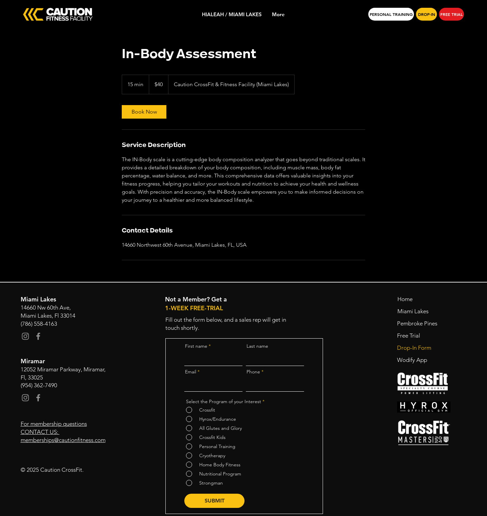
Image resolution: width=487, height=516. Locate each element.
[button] (417, 335)
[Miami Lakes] (417, 311)
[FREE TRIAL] (451, 14)
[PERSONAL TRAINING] (391, 14)
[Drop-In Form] (417, 348)
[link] (144, 112)
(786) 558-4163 (39, 323)
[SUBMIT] (214, 501)
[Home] (417, 299)
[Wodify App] (417, 360)
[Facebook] (38, 336)
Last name (257, 346)
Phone (253, 371)
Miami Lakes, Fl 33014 (48, 315)
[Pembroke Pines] (417, 323)
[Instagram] (25, 336)
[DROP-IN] (426, 14)
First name (196, 346)
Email (190, 371)
